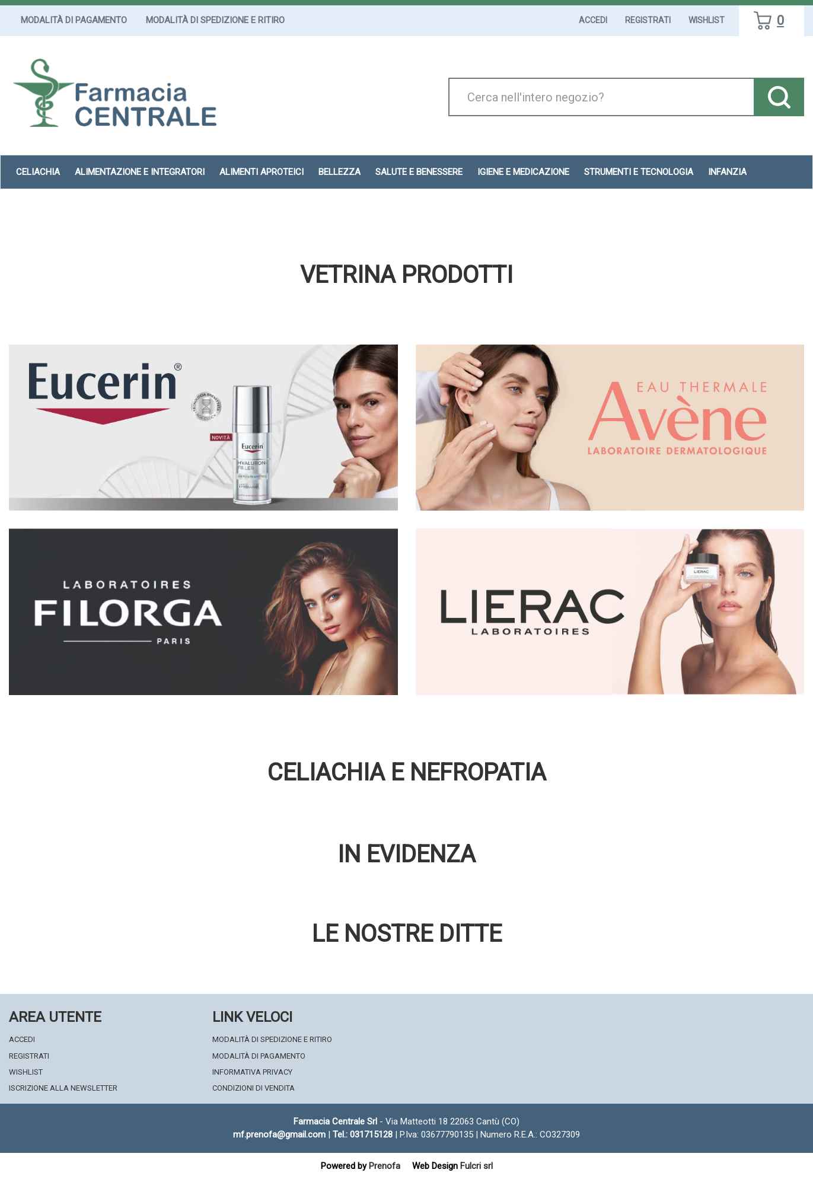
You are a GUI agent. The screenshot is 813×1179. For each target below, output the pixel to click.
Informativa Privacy (252, 1072)
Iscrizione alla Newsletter (63, 1088)
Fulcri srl (476, 1166)
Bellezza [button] (339, 172)
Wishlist (706, 20)
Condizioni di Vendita (253, 1088)
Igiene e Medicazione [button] (523, 172)
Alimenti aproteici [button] (261, 172)
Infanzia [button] (727, 172)
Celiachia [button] (38, 172)
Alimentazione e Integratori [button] (140, 172)
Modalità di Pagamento (74, 20)
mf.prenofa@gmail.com (279, 1134)
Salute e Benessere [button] (419, 172)
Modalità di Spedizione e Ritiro (215, 20)
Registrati (648, 20)
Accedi (593, 20)
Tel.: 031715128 (363, 1134)
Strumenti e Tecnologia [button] (638, 172)
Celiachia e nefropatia (406, 773)
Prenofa (384, 1166)
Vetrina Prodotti (406, 275)
